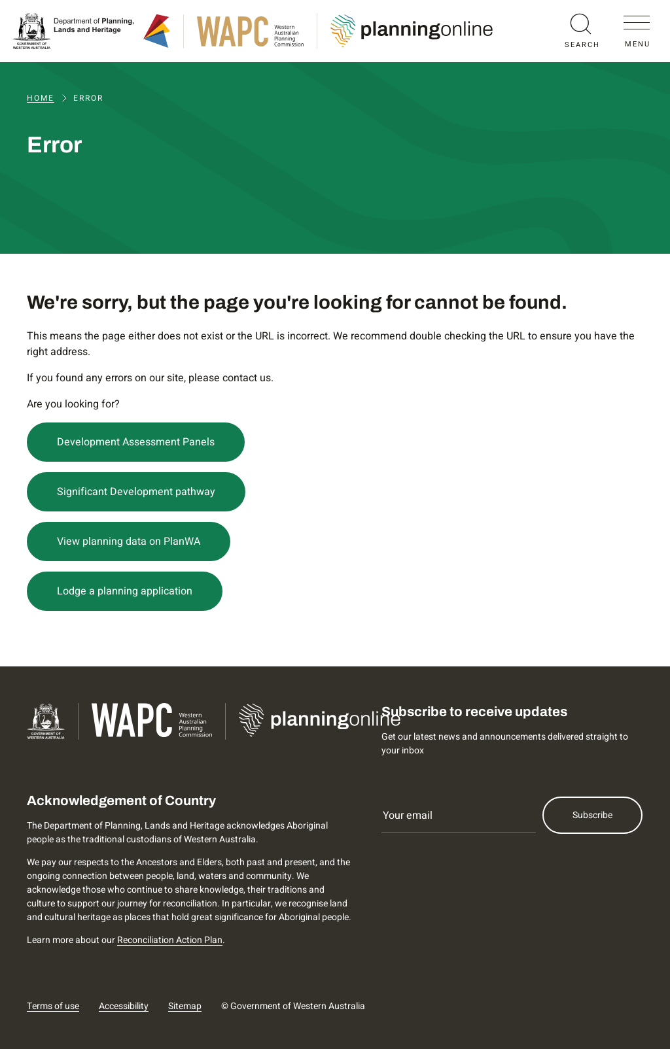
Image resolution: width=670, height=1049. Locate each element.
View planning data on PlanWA (128, 541)
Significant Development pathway (136, 492)
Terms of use (53, 1006)
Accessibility (124, 1006)
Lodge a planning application (124, 591)
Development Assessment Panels (136, 442)
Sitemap (185, 1006)
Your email (407, 815)
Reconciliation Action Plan (169, 940)
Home (40, 98)
